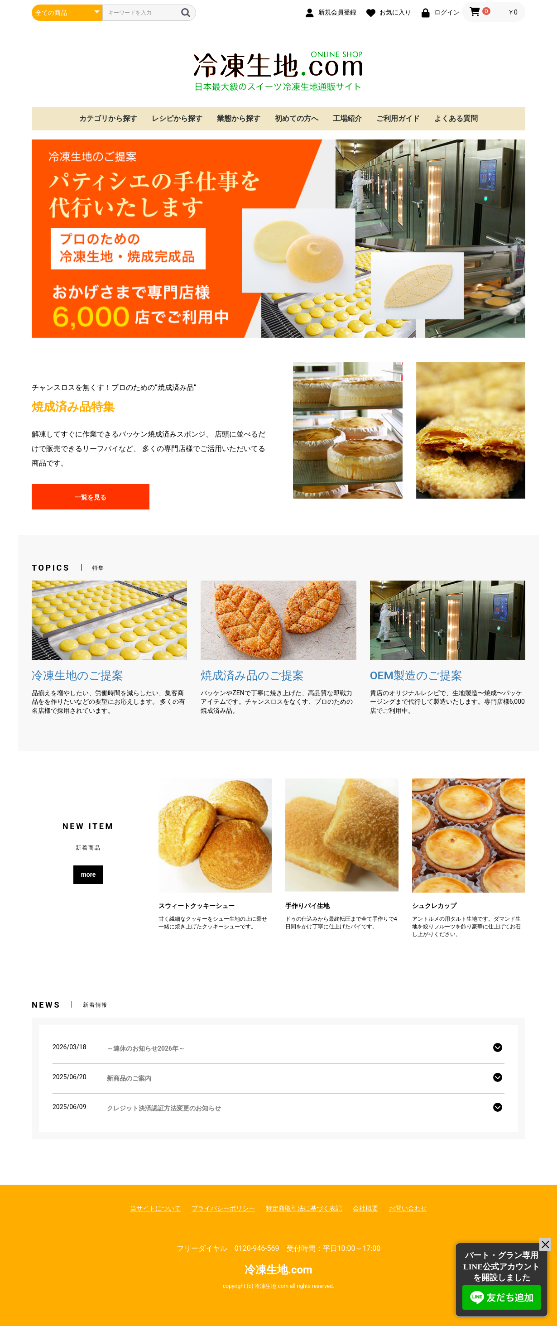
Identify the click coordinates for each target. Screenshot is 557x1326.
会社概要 (365, 1208)
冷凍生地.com (278, 70)
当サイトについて (155, 1208)
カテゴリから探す (108, 118)
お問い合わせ (408, 1208)
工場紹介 (347, 118)
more (88, 874)
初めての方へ (296, 118)
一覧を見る (90, 497)
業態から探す (238, 118)
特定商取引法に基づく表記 (304, 1208)
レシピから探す (177, 118)
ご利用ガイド (398, 118)
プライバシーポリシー (223, 1208)
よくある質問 (456, 118)
